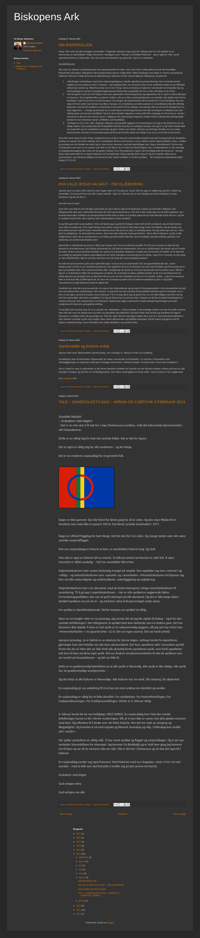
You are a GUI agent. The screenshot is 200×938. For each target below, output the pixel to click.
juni (81, 865)
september (84, 857)
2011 (78, 910)
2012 (78, 906)
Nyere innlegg (65, 814)
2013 (78, 854)
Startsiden (122, 814)
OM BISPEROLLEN (75, 45)
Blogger (110, 922)
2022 (78, 833)
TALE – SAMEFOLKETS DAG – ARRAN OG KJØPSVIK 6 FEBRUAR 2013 (122, 402)
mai (81, 869)
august (82, 861)
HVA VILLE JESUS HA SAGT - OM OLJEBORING (101, 184)
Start (18, 63)
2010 (78, 914)
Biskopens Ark (46, 16)
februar (82, 877)
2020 (78, 838)
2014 (78, 850)
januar (82, 901)
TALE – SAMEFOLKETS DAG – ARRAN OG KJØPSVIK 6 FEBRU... (98, 894)
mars (81, 873)
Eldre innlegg (179, 814)
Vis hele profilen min (32, 50)
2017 (78, 842)
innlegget (67, 378)
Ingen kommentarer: (101, 169)
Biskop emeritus (35, 43)
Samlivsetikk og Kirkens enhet (84, 346)
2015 (78, 846)
